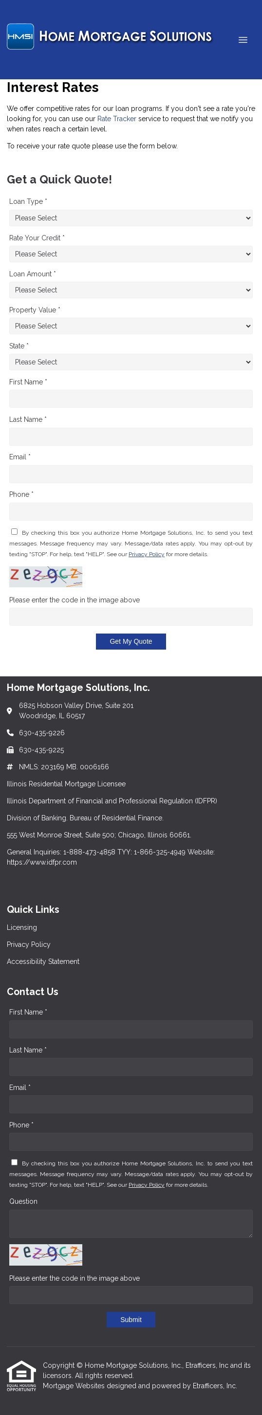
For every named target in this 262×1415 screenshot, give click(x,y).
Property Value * (34, 310)
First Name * (28, 382)
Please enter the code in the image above (74, 600)
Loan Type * (28, 201)
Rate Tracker (116, 119)
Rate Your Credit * (37, 238)
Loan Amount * (32, 274)
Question (23, 1201)
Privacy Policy (147, 554)
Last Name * (28, 419)
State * (19, 346)
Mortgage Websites (75, 1386)
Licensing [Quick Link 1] (22, 927)
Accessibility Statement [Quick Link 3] (43, 961)
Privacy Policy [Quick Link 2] (29, 944)
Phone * (21, 494)
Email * (20, 457)
